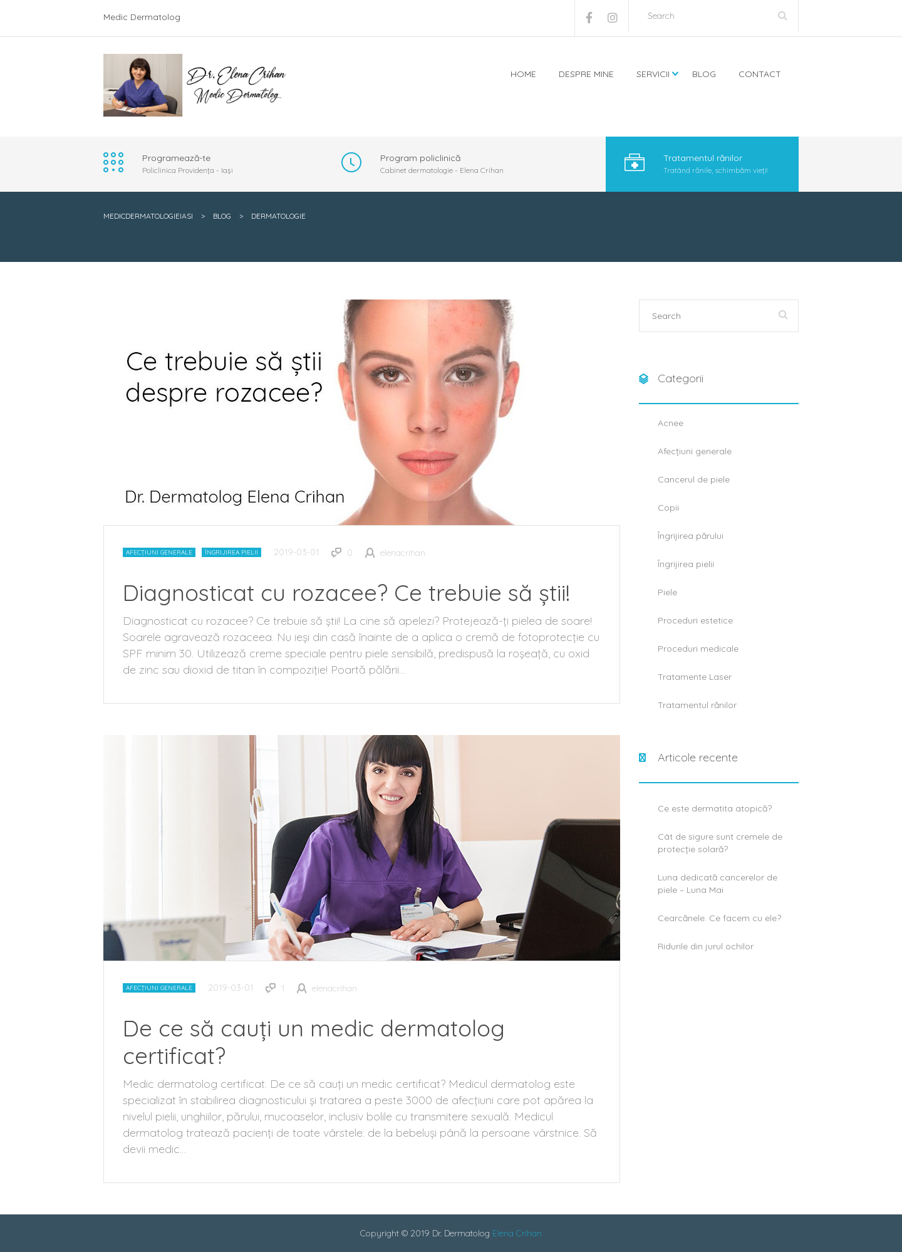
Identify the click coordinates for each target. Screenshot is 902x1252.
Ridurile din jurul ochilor (706, 946)
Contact (760, 74)
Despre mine (586, 74)
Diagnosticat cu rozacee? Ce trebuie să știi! (346, 592)
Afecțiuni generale (159, 552)
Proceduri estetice (695, 620)
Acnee (670, 423)
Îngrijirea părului (690, 535)
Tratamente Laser (695, 676)
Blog (704, 74)
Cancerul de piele (694, 479)
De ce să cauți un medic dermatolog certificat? (314, 1042)
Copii (668, 507)
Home (523, 74)
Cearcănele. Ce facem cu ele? (719, 918)
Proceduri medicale (698, 648)
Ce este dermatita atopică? (715, 808)
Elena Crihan (517, 1233)
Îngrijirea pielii (231, 552)
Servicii (653, 74)
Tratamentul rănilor (697, 705)
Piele (667, 592)
